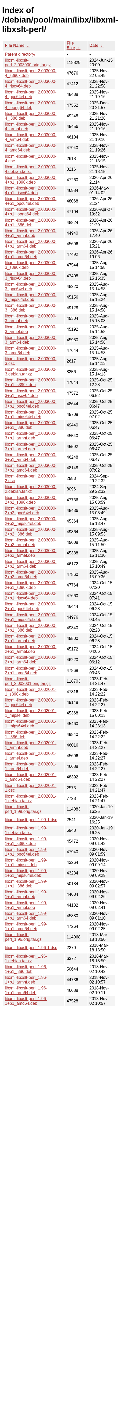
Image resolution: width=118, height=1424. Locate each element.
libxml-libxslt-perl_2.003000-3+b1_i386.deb (30, 425)
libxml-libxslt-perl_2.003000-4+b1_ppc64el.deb (30, 201)
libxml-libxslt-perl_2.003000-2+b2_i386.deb (30, 531)
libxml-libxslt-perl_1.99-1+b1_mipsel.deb (26, 862)
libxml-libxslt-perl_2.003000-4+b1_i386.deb (30, 222)
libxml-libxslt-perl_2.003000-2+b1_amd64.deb (30, 670)
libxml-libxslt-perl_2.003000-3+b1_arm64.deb (30, 457)
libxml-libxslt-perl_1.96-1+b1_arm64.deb (26, 990)
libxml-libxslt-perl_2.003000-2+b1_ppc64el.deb (30, 606)
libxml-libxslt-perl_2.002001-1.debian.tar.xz (30, 798)
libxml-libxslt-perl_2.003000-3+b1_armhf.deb (30, 435)
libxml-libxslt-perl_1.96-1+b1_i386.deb (26, 969)
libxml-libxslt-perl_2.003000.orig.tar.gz (28, 62)
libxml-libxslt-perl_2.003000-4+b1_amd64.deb (30, 254)
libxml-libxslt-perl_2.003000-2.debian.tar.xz (30, 489)
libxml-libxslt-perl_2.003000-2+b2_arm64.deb (30, 563)
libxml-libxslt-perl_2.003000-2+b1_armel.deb (30, 649)
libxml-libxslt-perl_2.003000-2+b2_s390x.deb (30, 499)
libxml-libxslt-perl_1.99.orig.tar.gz (23, 809)
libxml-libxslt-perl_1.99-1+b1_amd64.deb (26, 926)
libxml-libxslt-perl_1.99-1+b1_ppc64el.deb (26, 851)
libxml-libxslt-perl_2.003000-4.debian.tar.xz (30, 169)
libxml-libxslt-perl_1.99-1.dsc (31, 820)
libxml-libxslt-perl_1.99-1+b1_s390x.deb (26, 841)
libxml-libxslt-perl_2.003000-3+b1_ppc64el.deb (30, 403)
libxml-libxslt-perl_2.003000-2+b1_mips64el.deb (30, 617)
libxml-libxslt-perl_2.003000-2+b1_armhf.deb (30, 638)
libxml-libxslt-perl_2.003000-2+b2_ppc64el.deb (30, 510)
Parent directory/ (20, 54)
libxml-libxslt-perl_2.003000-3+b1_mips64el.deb (30, 414)
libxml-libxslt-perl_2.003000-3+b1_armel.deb (30, 446)
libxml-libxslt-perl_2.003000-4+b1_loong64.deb (30, 211)
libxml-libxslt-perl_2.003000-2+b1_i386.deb (30, 627)
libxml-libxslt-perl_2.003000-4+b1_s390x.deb (30, 179)
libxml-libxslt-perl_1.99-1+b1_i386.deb (26, 883)
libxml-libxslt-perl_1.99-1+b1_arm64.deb (26, 915)
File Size (71, 45)
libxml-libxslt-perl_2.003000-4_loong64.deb (30, 105)
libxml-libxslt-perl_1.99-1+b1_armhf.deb (26, 894)
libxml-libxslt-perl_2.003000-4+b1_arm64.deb (30, 243)
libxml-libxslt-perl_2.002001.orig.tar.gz (28, 681)
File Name (15, 45)
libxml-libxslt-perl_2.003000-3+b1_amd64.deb (30, 467)
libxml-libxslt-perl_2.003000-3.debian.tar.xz (30, 371)
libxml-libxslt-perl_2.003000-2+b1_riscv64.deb (30, 595)
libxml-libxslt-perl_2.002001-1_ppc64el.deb (30, 702)
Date (94, 45)
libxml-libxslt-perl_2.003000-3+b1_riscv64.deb (30, 393)
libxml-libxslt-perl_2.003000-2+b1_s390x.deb (30, 585)
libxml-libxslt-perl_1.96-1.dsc (31, 947)
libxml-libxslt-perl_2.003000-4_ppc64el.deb (30, 94)
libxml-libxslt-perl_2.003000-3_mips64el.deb (30, 297)
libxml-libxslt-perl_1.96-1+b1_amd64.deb (26, 1001)
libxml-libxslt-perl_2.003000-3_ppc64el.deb (30, 286)
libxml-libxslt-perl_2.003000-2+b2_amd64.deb (30, 574)
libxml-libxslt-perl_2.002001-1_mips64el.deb (30, 723)
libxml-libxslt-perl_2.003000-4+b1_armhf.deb (30, 233)
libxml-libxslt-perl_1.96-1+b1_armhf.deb (26, 979)
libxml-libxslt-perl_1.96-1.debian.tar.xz (26, 958)
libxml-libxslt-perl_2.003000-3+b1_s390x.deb (30, 382)
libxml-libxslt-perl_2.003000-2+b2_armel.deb (30, 553)
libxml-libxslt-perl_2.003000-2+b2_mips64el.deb (30, 521)
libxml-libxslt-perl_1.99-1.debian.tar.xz (26, 830)
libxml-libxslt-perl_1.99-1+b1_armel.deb (26, 905)
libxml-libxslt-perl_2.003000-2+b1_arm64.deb (30, 659)
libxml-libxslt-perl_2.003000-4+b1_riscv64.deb (30, 190)
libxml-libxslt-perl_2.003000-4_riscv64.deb (30, 83)
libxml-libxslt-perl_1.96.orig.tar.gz (23, 937)
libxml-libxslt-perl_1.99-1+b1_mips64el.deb (26, 873)
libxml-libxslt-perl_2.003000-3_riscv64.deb (30, 275)
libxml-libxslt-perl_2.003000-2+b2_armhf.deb (30, 542)
